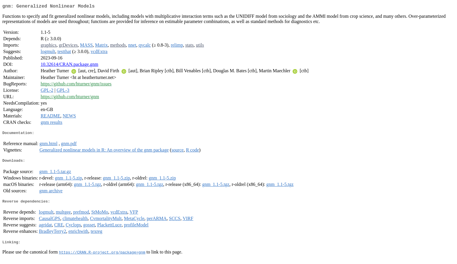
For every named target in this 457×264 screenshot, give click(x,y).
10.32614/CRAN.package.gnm (69, 65)
